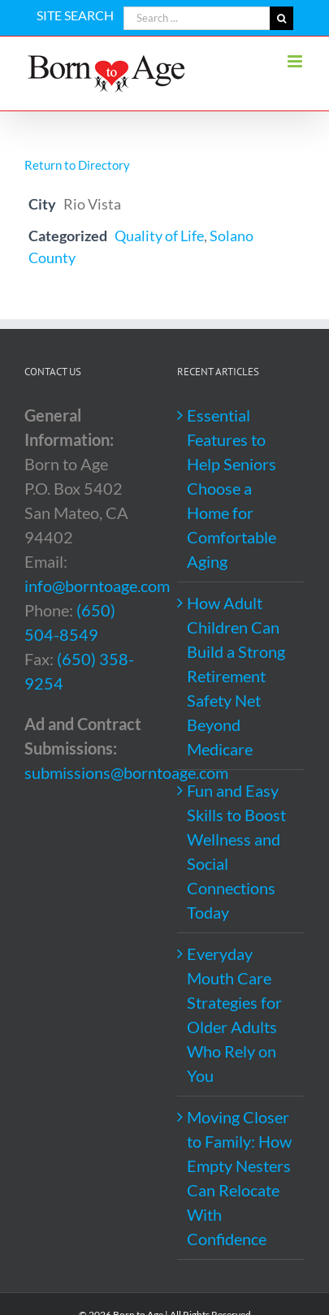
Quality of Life (159, 235)
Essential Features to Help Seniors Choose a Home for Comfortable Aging (231, 488)
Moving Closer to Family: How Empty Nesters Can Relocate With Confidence (239, 1177)
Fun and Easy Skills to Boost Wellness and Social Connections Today (236, 851)
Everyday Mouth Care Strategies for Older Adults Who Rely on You (234, 1014)
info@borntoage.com (97, 585)
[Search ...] (196, 18)
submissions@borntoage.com (126, 772)
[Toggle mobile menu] (296, 61)
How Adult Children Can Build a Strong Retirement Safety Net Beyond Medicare (236, 676)
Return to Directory (77, 165)
